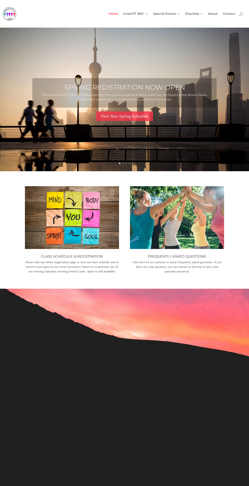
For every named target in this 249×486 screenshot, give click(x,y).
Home (113, 14)
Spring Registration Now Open (124, 92)
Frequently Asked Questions (177, 256)
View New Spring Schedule (124, 121)
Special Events (164, 14)
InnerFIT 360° (133, 14)
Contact (229, 14)
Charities (192, 14)
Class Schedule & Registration (72, 256)
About (213, 14)
